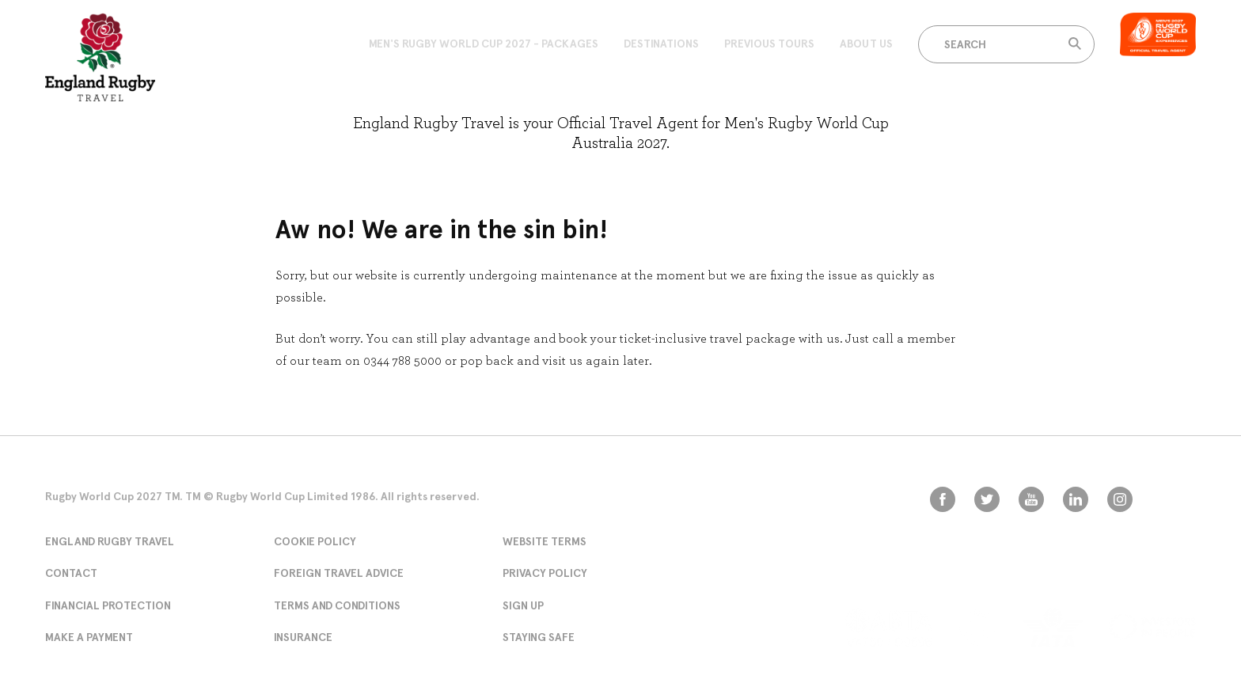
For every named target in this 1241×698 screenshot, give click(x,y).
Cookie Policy (315, 541)
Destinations (661, 43)
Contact (71, 573)
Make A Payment (89, 637)
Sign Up (523, 605)
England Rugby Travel (109, 541)
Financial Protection (108, 605)
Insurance (303, 637)
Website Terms (544, 541)
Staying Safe (539, 637)
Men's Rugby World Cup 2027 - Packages (483, 43)
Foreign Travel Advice (339, 573)
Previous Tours (769, 43)
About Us (866, 43)
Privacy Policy (545, 573)
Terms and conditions (337, 605)
